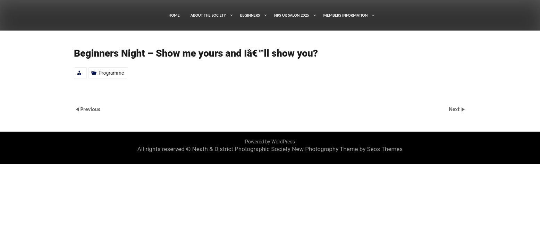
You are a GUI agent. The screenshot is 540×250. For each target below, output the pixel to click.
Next (455, 109)
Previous (90, 109)
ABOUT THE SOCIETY (208, 15)
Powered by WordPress (270, 141)
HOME (174, 15)
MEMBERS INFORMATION (345, 15)
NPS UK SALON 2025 (291, 15)
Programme (111, 73)
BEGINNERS (250, 15)
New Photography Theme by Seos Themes (347, 148)
